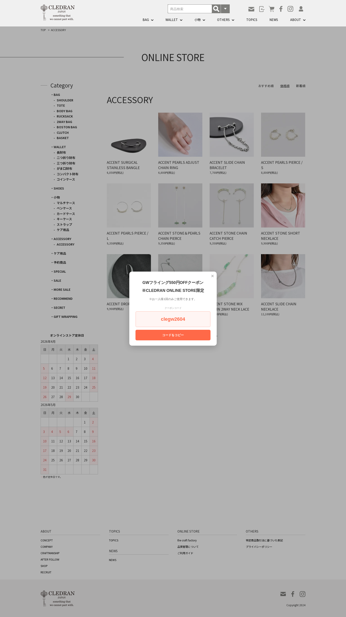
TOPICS (251, 19)
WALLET (171, 19)
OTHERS (223, 19)
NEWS (273, 19)
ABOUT (295, 19)
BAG (146, 19)
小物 (197, 19)
